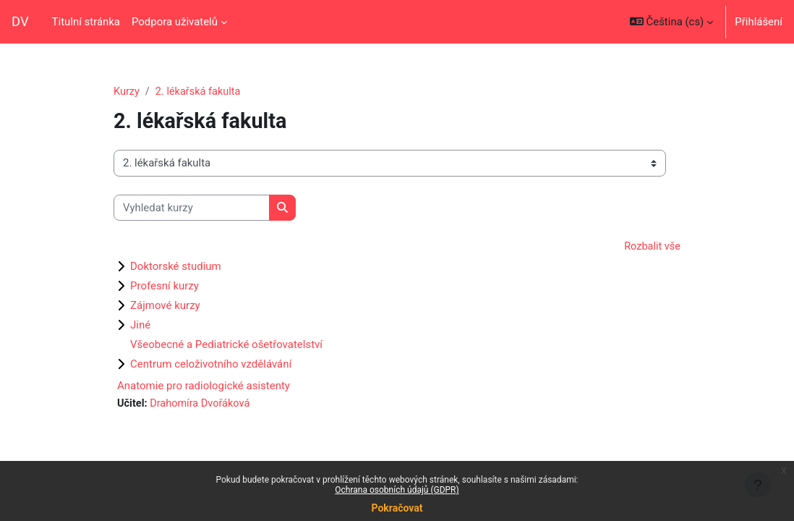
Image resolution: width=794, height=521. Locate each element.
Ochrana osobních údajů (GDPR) (396, 490)
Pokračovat (396, 508)
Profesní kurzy (164, 286)
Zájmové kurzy (165, 306)
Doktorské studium (175, 267)
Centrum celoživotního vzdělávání (210, 364)
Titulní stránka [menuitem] (86, 21)
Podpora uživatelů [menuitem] (175, 21)
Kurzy (127, 91)
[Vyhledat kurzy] (192, 208)
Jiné (140, 325)
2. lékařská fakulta (200, 91)
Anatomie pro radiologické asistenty (203, 386)
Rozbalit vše (651, 247)
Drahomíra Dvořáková (202, 404)
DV (20, 21)
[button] (671, 21)
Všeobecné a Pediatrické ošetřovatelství (226, 345)
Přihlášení (758, 21)
